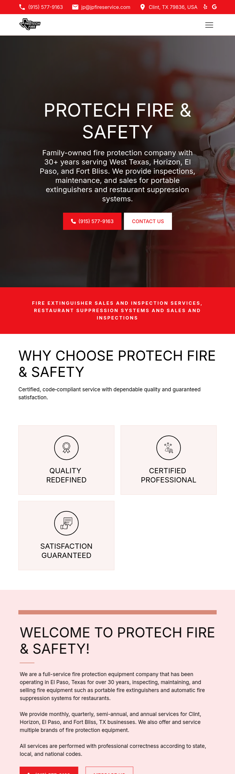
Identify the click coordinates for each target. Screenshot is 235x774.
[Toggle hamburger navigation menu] (209, 24)
